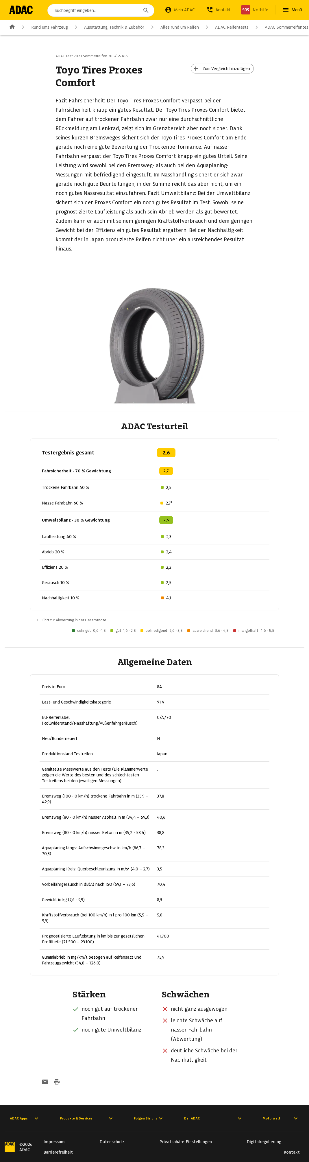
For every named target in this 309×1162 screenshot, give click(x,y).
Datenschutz (112, 1141)
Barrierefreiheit (58, 1152)
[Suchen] (146, 10)
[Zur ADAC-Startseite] (21, 9)
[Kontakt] (218, 9)
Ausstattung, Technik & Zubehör (108, 27)
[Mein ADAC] (180, 9)
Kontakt (292, 1152)
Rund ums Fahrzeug (44, 27)
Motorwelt (281, 1118)
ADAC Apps (25, 1118)
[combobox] (100, 10)
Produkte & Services (87, 1118)
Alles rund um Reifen (174, 27)
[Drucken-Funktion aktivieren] (56, 1082)
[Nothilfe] (255, 10)
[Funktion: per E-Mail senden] (45, 1082)
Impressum (54, 1141)
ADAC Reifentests (226, 27)
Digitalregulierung (264, 1141)
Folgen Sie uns (149, 1118)
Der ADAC (213, 1118)
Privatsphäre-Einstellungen (186, 1141)
